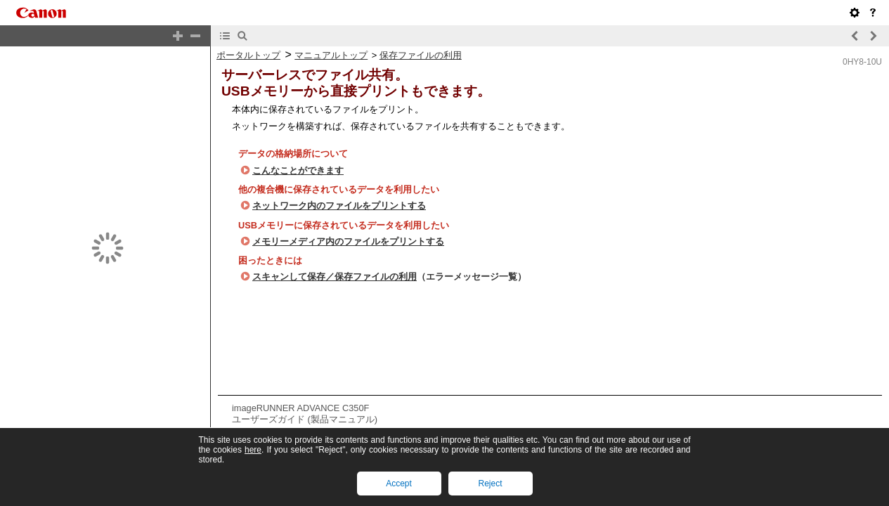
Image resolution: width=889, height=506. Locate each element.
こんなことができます (298, 170)
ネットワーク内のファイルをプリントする (339, 205)
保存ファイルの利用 (420, 55)
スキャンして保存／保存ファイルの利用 (334, 276)
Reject (490, 483)
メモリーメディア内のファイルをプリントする (348, 241)
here (253, 450)
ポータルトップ (248, 55)
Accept (399, 483)
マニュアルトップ (331, 55)
